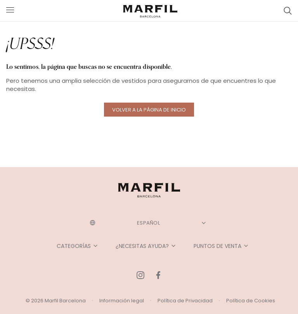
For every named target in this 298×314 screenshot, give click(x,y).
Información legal (121, 300)
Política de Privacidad (185, 300)
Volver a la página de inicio (149, 109)
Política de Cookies (250, 300)
